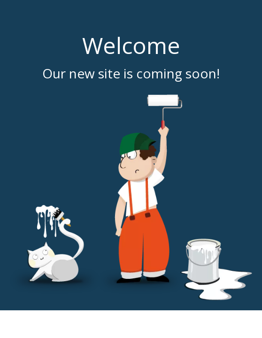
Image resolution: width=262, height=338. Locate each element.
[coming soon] (131, 197)
